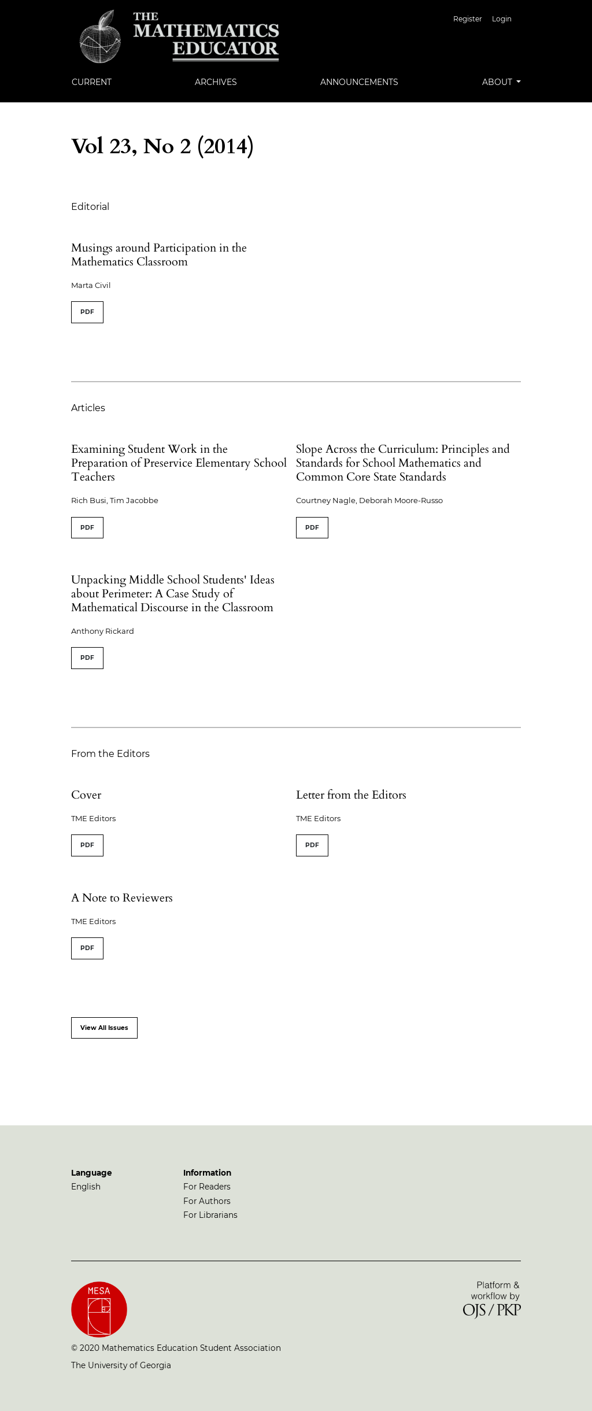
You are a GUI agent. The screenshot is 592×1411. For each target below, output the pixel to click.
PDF (87, 312)
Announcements (359, 82)
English (86, 1186)
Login (502, 18)
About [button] (498, 82)
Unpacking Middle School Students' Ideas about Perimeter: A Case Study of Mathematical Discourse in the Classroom (173, 593)
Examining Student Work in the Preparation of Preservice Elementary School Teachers (179, 463)
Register (467, 18)
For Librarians (210, 1215)
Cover (86, 795)
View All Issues (104, 1028)
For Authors (207, 1201)
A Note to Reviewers (122, 898)
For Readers (207, 1186)
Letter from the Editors (351, 795)
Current (92, 82)
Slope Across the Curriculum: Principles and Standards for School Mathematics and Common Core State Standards (403, 463)
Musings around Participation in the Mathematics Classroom (159, 254)
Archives (216, 82)
